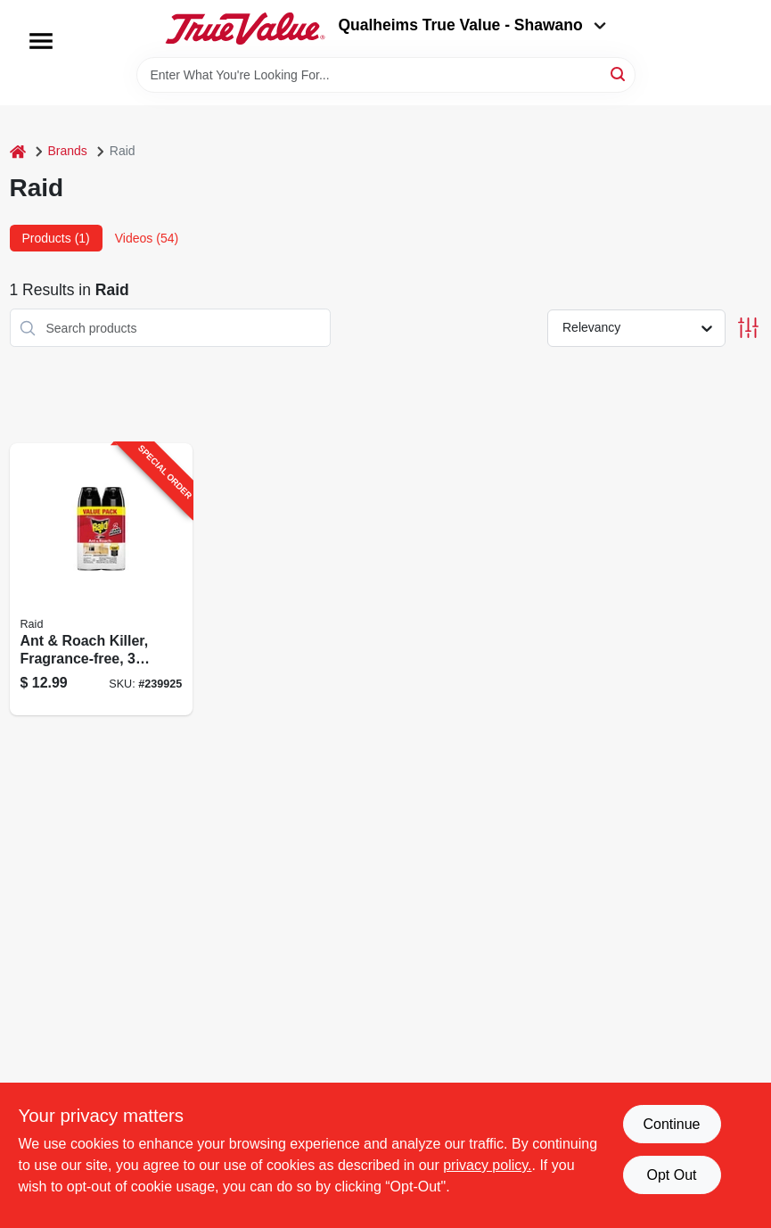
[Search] (619, 73)
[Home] (18, 151)
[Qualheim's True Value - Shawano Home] (245, 28)
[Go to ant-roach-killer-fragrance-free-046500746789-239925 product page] (101, 579)
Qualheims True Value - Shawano (471, 25)
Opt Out (671, 1175)
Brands (67, 151)
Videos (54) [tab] (146, 238)
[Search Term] (386, 75)
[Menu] (41, 41)
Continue (671, 1124)
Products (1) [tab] (56, 238)
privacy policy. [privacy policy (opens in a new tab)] (487, 1165)
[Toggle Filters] (748, 327)
